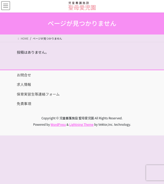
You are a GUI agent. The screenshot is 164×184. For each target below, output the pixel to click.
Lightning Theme (81, 124)
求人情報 (24, 84)
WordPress (58, 124)
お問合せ (24, 74)
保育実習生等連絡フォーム (38, 94)
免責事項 (24, 103)
